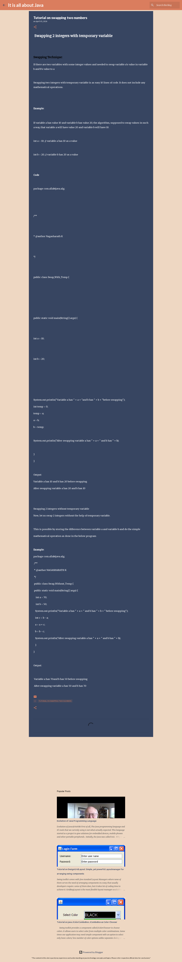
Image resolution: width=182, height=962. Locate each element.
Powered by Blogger (91, 952)
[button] (35, 27)
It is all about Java (26, 5)
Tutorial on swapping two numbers (55, 701)
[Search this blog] (165, 5)
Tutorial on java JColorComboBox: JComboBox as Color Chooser (87, 922)
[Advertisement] (91, 761)
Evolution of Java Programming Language (76, 821)
